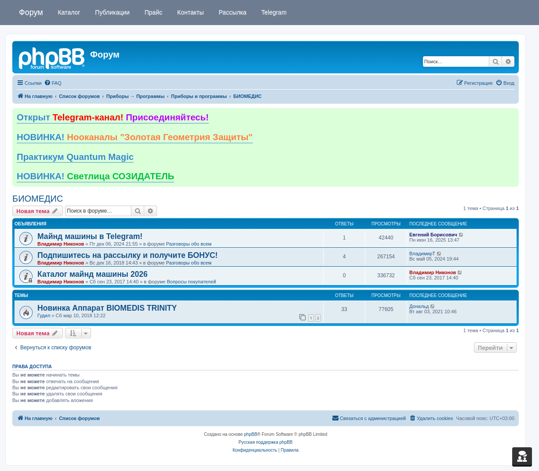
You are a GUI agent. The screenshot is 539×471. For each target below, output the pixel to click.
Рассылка (232, 12)
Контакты (189, 12)
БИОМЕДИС (37, 198)
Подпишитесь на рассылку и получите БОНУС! (127, 255)
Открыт (113, 117)
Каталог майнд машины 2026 (92, 274)
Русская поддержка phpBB (265, 442)
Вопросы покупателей (191, 281)
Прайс (152, 12)
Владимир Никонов (60, 243)
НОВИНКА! (135, 137)
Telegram (273, 12)
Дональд (419, 306)
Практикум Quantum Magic (75, 157)
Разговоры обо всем (188, 243)
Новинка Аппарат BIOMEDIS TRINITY (107, 308)
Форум (31, 12)
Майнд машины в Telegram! (89, 236)
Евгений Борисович (433, 234)
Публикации (111, 12)
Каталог (68, 12)
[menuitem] (53, 83)
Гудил (43, 315)
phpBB (250, 434)
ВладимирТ (422, 253)
